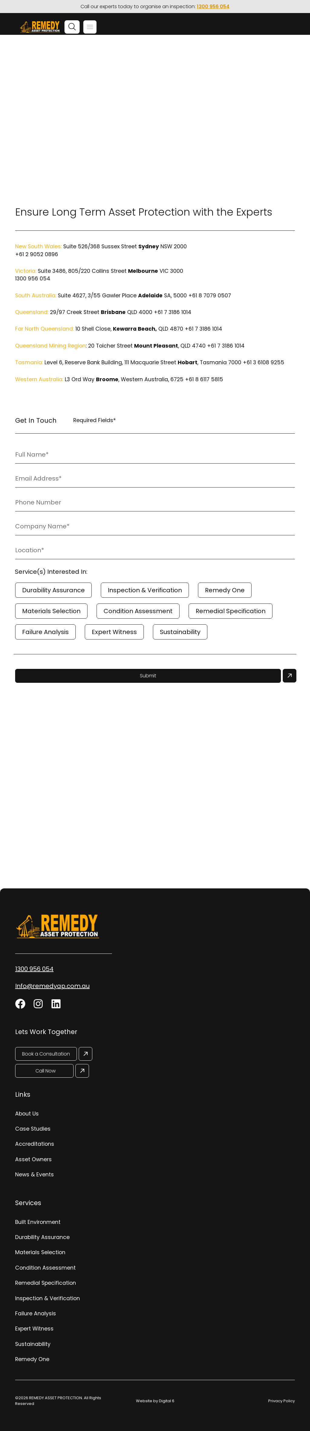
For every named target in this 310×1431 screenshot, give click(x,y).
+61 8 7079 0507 (209, 295)
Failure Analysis (45, 632)
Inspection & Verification (145, 590)
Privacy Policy (281, 1401)
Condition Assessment (138, 611)
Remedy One (225, 590)
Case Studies (33, 1128)
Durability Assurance (53, 590)
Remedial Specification (230, 611)
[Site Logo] (40, 27)
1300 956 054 (213, 6)
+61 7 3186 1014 (172, 312)
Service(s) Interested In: (51, 571)
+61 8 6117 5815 (204, 379)
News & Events (34, 1174)
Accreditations (34, 1144)
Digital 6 (166, 1401)
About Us (27, 1113)
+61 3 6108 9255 (263, 362)
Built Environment (38, 1222)
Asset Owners (33, 1159)
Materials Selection (51, 611)
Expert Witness (114, 632)
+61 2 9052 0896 (36, 254)
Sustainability (180, 632)
